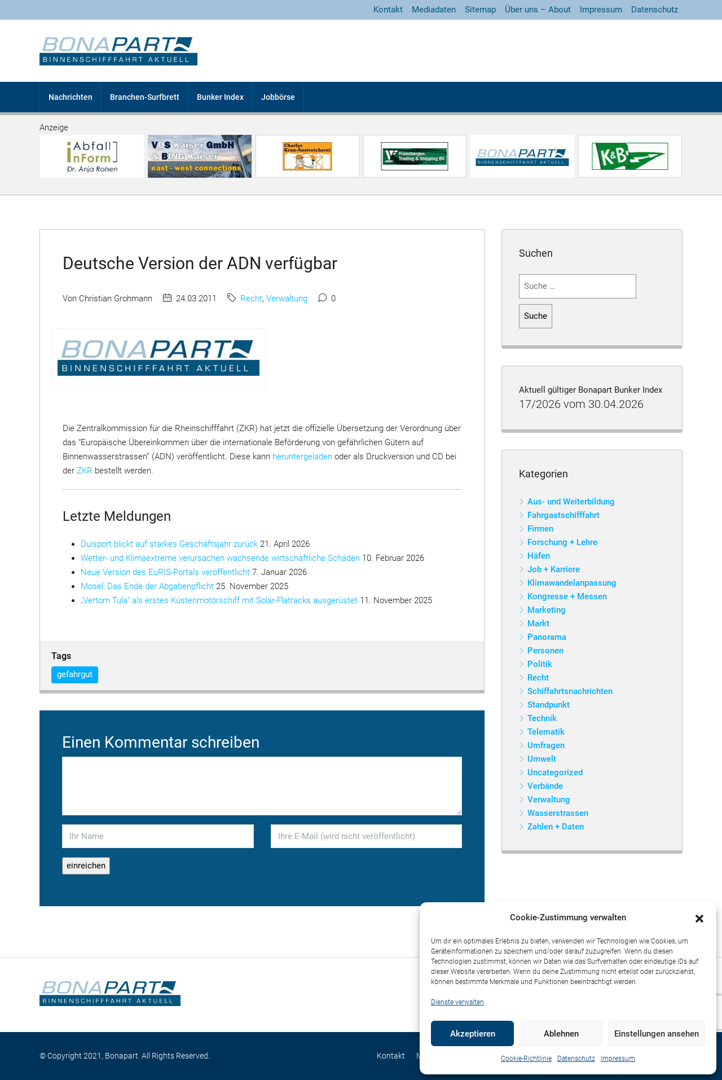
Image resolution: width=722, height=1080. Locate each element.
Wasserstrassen (557, 813)
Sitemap (480, 10)
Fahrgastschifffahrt (563, 515)
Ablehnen (561, 1034)
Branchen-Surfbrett (144, 97)
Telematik (546, 732)
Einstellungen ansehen (656, 1034)
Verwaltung (286, 298)
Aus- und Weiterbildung (571, 502)
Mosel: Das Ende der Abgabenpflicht (147, 586)
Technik (542, 718)
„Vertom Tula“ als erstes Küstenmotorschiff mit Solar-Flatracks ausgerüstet (219, 600)
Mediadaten (434, 10)
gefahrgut (75, 674)
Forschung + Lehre (562, 542)
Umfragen (546, 745)
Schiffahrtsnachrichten (570, 691)
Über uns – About (538, 10)
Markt (538, 623)
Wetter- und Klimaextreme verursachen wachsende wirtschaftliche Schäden (220, 558)
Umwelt (541, 759)
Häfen (538, 556)
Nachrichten (71, 97)
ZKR (86, 471)
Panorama (546, 637)
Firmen (540, 529)
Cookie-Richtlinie (526, 1059)
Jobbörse (278, 97)
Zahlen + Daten (555, 827)
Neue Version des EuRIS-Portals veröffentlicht (165, 572)
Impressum (618, 1059)
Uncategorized (555, 772)
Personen (545, 651)
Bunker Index (220, 97)
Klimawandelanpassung (572, 583)
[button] (699, 918)
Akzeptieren (472, 1034)
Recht (251, 298)
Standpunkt (548, 705)
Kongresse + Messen (567, 596)
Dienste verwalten (457, 1002)
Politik (539, 664)
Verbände (545, 786)
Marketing (546, 610)
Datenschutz (576, 1059)
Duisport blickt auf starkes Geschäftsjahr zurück (169, 544)
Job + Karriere (553, 569)
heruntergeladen (302, 456)
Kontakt (388, 10)
